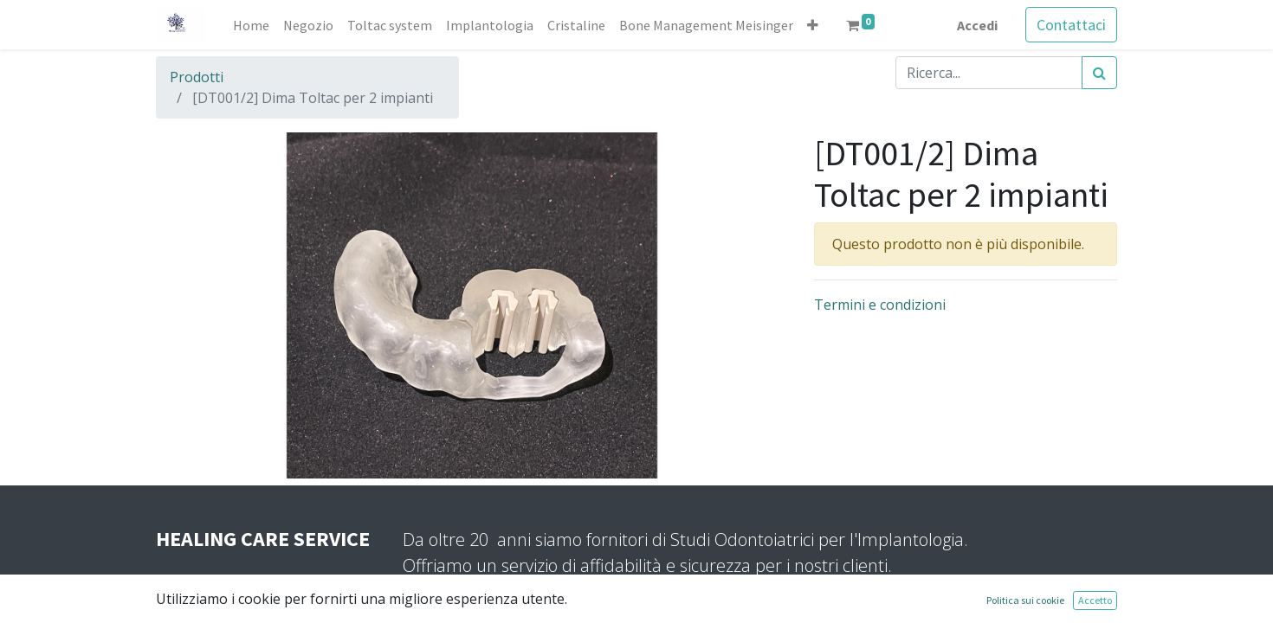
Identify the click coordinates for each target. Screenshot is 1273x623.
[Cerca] (1099, 72)
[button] (812, 25)
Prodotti (196, 77)
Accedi (977, 25)
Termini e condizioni (880, 304)
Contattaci (1071, 25)
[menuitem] (251, 25)
